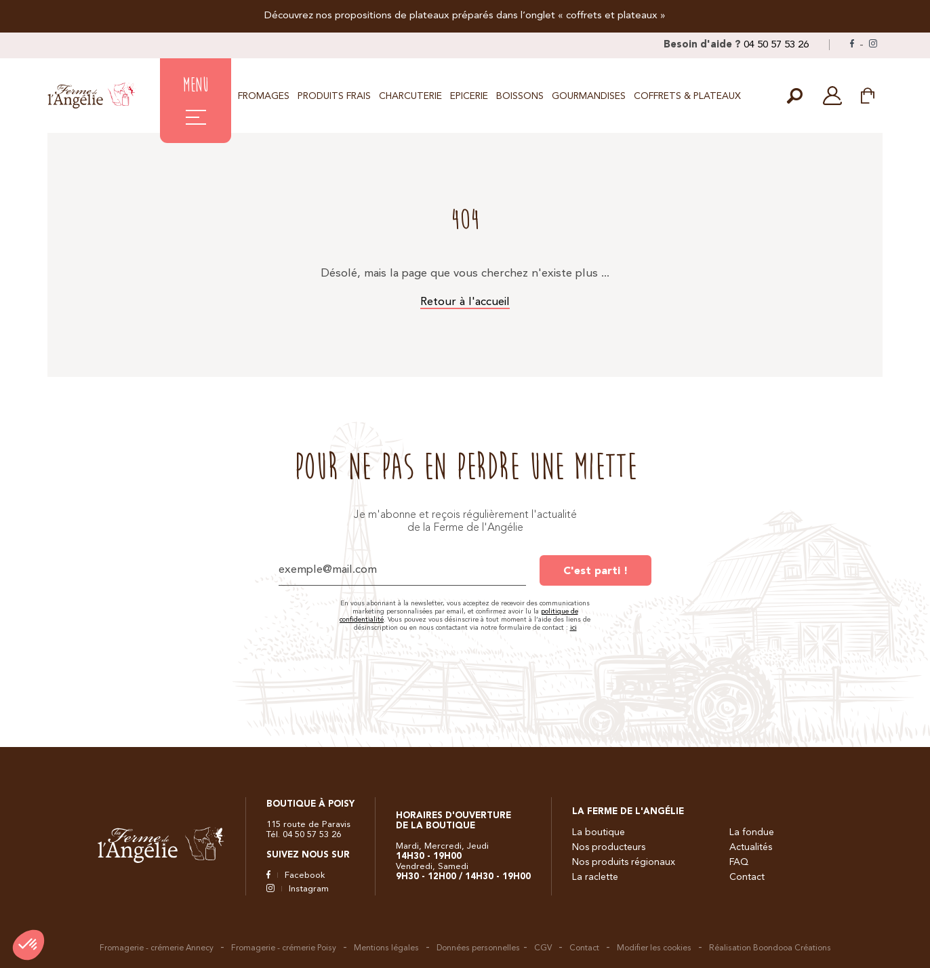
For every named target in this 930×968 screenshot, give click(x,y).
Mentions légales (386, 948)
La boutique (598, 832)
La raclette (595, 877)
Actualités (750, 847)
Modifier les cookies (654, 948)
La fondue (751, 832)
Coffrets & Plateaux (687, 96)
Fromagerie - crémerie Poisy (283, 948)
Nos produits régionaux (623, 862)
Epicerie (469, 96)
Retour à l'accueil (465, 302)
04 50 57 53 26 (776, 45)
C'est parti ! (595, 571)
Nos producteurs (608, 847)
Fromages (263, 96)
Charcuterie (410, 96)
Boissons (520, 96)
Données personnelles (478, 948)
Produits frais (334, 96)
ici (573, 627)
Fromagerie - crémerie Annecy (157, 948)
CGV (543, 948)
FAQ (738, 862)
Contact (747, 877)
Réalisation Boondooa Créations (770, 948)
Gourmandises (589, 96)
